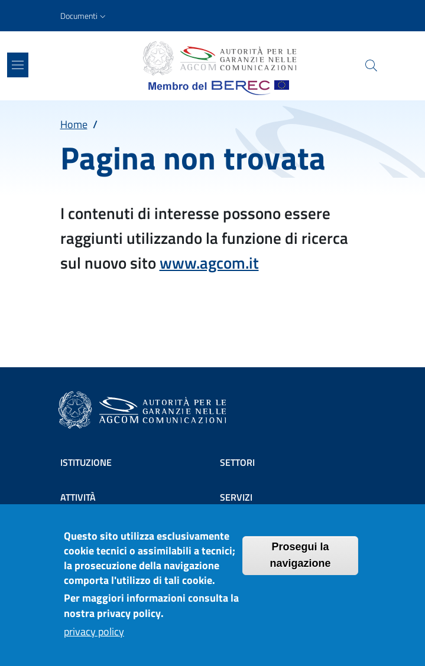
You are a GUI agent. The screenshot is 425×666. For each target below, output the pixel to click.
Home (73, 124)
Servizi (236, 497)
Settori (237, 462)
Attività (78, 497)
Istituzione (86, 462)
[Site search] (371, 65)
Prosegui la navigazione (300, 564)
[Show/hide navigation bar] (17, 65)
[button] (84, 16)
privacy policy (94, 641)
